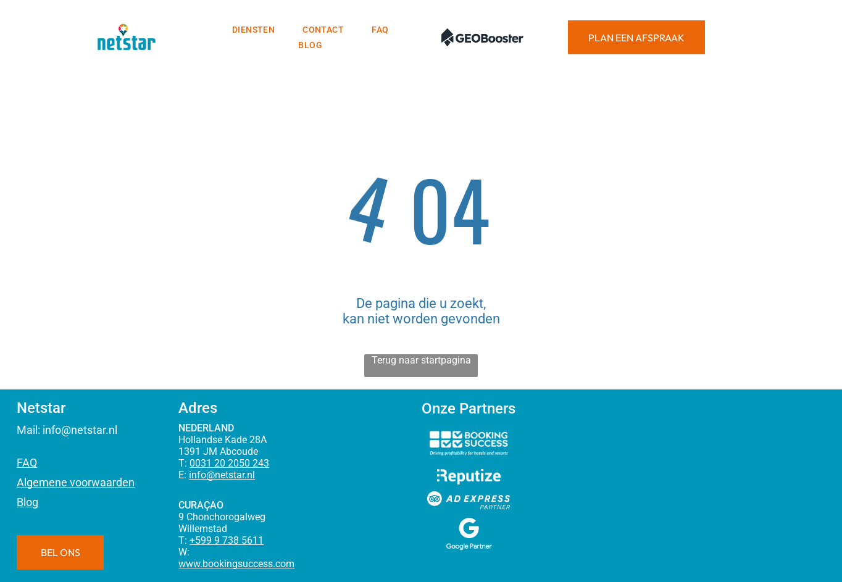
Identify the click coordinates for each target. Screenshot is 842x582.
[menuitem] (255, 30)
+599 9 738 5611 (227, 540)
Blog (27, 502)
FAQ (27, 462)
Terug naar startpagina (421, 360)
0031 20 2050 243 (229, 463)
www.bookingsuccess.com (236, 564)
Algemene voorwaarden (76, 482)
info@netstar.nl (80, 429)
